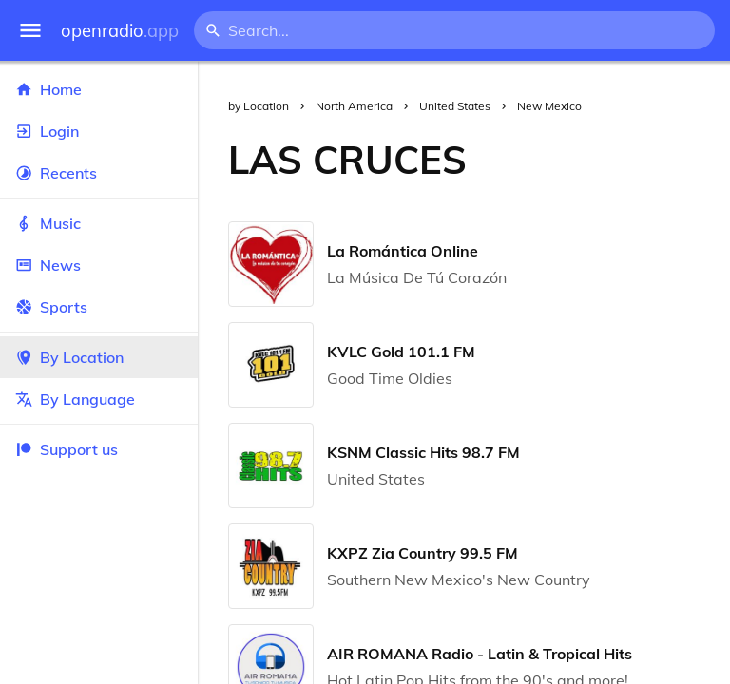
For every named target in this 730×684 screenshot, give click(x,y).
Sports (99, 307)
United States (454, 106)
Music (99, 223)
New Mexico (549, 106)
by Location (258, 106)
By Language (99, 399)
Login (99, 131)
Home (99, 89)
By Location (99, 357)
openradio (120, 31)
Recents (99, 173)
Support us (66, 449)
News (99, 265)
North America (354, 106)
